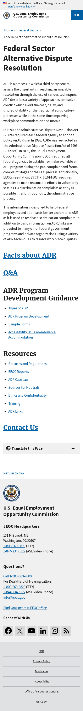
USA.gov (41, 702)
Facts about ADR (29, 255)
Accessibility (41, 681)
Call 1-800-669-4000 (17, 576)
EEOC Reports (18, 371)
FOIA (41, 651)
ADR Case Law (18, 379)
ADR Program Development (28, 316)
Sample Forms (19, 324)
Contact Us (20, 427)
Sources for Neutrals (23, 387)
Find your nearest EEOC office (25, 608)
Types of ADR (18, 308)
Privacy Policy (41, 661)
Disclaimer (41, 671)
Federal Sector (28, 30)
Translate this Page (27, 448)
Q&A (10, 273)
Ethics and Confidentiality (27, 395)
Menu (77, 15)
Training (14, 403)
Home (8, 30)
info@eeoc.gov (14, 597)
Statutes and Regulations (27, 363)
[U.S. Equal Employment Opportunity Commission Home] (32, 15)
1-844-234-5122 (14, 551)
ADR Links (15, 411)
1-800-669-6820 (14, 546)
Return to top (13, 473)
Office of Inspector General (42, 691)
